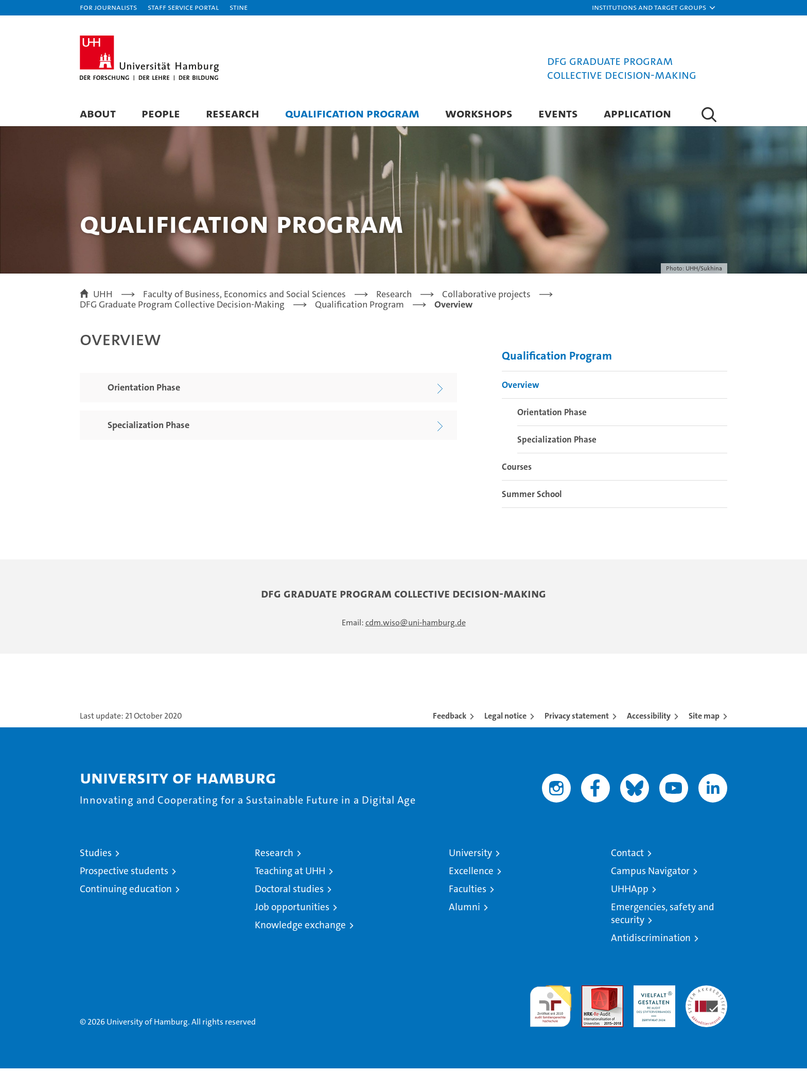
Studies (96, 857)
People (161, 113)
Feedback (449, 720)
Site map (704, 720)
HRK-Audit (652, 995)
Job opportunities (292, 911)
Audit (591, 995)
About (98, 113)
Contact (627, 857)
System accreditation (706, 1001)
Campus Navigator (650, 875)
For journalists (108, 7)
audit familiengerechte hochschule (550, 1006)
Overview (520, 389)
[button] (654, 7)
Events (558, 113)
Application (637, 113)
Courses (517, 471)
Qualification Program (352, 113)
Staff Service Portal (183, 7)
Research (232, 113)
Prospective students (124, 875)
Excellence (471, 875)
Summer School (532, 498)
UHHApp (629, 893)
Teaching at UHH (290, 875)
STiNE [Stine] (239, 7)
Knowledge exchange (300, 929)
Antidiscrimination (651, 942)
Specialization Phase (557, 444)
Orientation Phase (552, 416)
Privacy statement (577, 720)
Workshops (479, 113)
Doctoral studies (289, 893)
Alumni (464, 911)
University (470, 857)
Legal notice (505, 720)
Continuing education (126, 893)
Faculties (467, 893)
